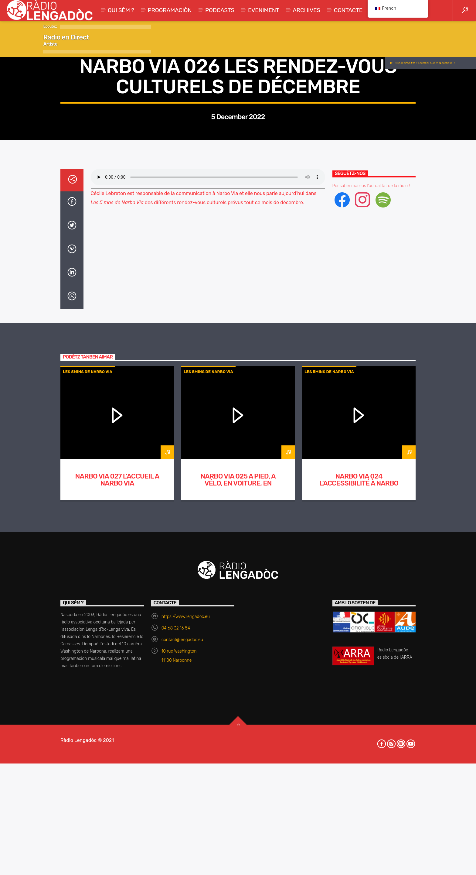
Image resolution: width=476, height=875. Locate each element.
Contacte (348, 10)
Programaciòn (170, 10)
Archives (306, 10)
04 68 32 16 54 (176, 866)
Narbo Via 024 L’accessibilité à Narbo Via (359, 721)
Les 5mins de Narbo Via (238, 174)
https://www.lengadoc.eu (186, 854)
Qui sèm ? (121, 10)
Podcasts (219, 10)
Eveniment (263, 10)
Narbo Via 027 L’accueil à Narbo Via (117, 718)
